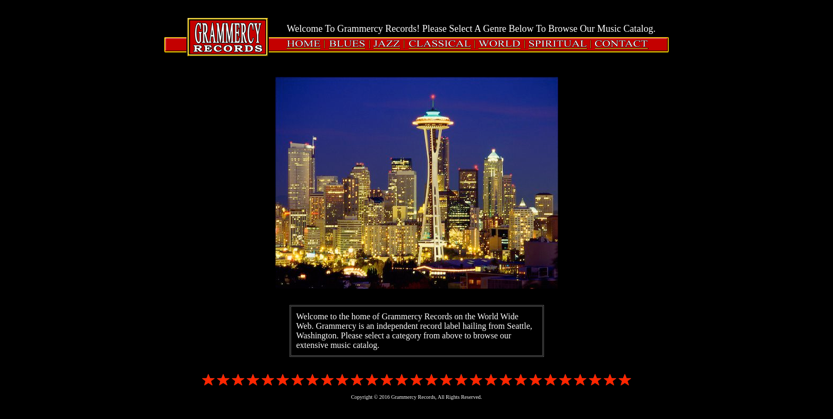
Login (21, 17)
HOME (306, 44)
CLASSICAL (440, 44)
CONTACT (620, 44)
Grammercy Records (227, 37)
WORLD (500, 44)
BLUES (348, 44)
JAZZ (387, 44)
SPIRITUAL (558, 44)
